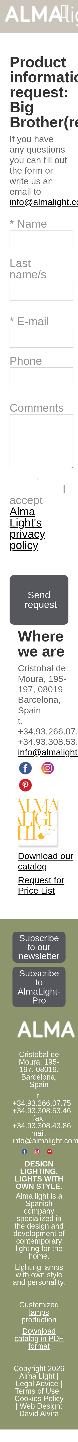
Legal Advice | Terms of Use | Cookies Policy (38, 1399)
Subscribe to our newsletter (39, 955)
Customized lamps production (39, 1320)
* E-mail (29, 321)
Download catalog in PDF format (38, 1347)
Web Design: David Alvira (40, 1418)
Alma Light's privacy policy (27, 536)
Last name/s (28, 268)
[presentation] (41, 571)
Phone (26, 360)
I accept (38, 525)
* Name (28, 223)
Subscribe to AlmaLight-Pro (38, 995)
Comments (37, 407)
